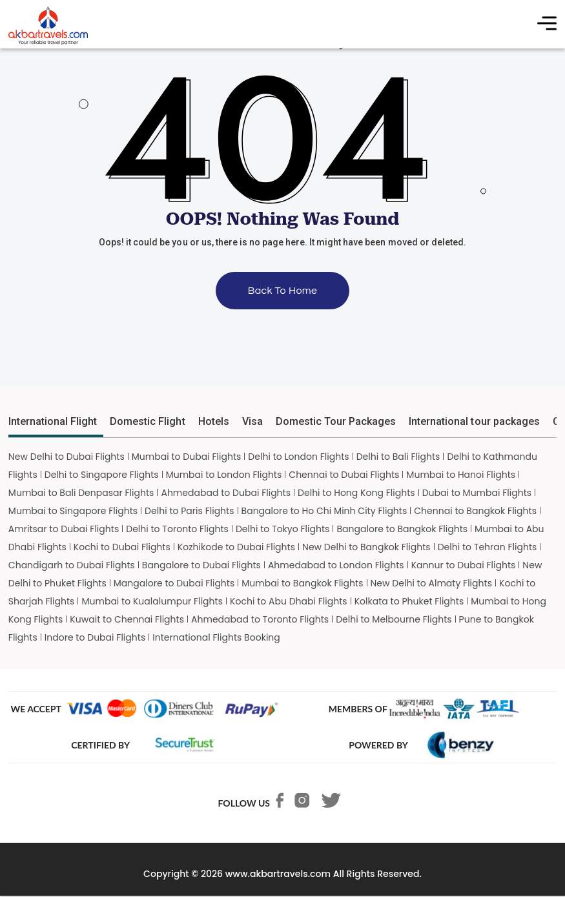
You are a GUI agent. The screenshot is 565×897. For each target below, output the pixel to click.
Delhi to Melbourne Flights (393, 619)
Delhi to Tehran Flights (487, 547)
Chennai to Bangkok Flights (475, 510)
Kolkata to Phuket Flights (409, 601)
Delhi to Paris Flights (189, 510)
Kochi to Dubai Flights (122, 547)
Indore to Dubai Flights (95, 637)
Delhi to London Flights (298, 456)
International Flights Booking (216, 637)
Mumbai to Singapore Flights (73, 510)
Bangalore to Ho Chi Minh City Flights (324, 510)
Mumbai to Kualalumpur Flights (152, 601)
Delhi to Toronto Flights (177, 528)
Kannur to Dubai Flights (463, 565)
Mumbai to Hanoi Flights (460, 474)
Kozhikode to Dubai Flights (236, 547)
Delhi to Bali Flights (398, 456)
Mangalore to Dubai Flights (174, 583)
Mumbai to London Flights (224, 474)
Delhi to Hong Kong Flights (356, 492)
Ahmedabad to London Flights (336, 565)
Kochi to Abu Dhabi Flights (288, 601)
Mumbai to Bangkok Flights (302, 583)
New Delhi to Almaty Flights (432, 583)
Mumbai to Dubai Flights (186, 456)
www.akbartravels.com (278, 873)
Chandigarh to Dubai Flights (71, 565)
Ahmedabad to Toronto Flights (260, 619)
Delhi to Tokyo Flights (283, 528)
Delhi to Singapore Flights (102, 474)
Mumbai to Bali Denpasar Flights (81, 492)
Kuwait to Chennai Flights (127, 619)
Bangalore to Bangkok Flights (401, 528)
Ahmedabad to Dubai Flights (226, 492)
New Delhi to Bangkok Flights (366, 547)
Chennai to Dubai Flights (344, 474)
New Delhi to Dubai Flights (66, 456)
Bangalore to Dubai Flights (201, 565)
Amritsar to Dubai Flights (63, 528)
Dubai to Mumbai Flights (477, 492)
